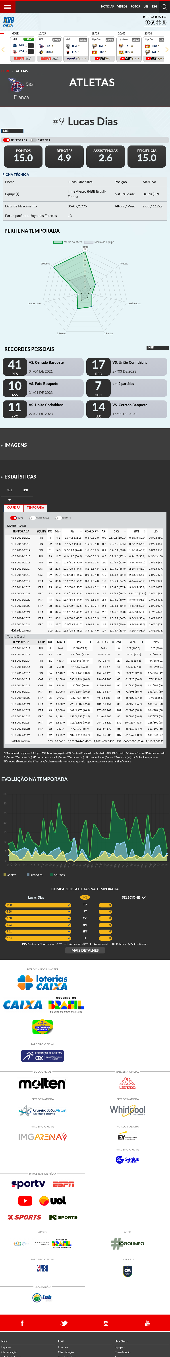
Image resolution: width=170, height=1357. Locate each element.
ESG (154, 6)
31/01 (41, 392)
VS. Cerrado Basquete (46, 362)
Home (5, 71)
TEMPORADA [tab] (35, 507)
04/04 (41, 371)
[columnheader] (50, 531)
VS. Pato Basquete (43, 383)
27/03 (124, 371)
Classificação (9, 1352)
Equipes (6, 1347)
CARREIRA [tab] (13, 507)
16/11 (124, 414)
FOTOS (135, 6)
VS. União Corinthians (129, 362)
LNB (146, 6)
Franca (73, 196)
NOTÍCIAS (107, 6)
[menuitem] (107, 7)
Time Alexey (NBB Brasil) (87, 191)
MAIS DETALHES (85, 950)
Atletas (22, 71)
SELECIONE (134, 897)
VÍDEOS (122, 6)
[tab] (9, 490)
